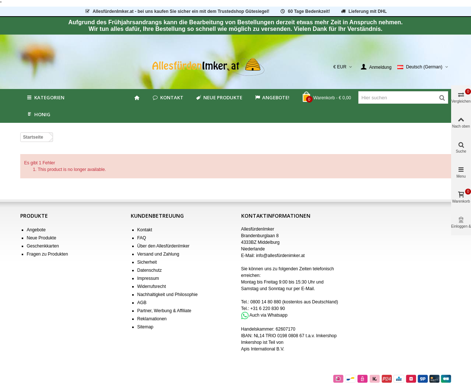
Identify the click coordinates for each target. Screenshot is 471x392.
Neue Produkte (218, 97)
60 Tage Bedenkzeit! (305, 11)
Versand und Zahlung (158, 254)
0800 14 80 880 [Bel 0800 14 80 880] (265, 301)
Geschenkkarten (43, 246)
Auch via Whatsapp (268, 315)
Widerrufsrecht (151, 286)
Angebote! (271, 97)
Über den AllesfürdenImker (163, 246)
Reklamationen (152, 318)
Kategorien (45, 97)
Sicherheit (147, 262)
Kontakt (167, 97)
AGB (142, 302)
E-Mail (307, 288)
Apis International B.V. (263, 349)
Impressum (148, 278)
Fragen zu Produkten (47, 254)
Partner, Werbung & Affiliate (164, 310)
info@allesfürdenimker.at (280, 255)
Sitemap (145, 326)
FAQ (141, 237)
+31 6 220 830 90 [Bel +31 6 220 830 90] (267, 308)
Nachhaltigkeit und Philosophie (167, 294)
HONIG (38, 114)
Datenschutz (149, 270)
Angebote (36, 229)
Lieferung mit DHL (363, 11)
